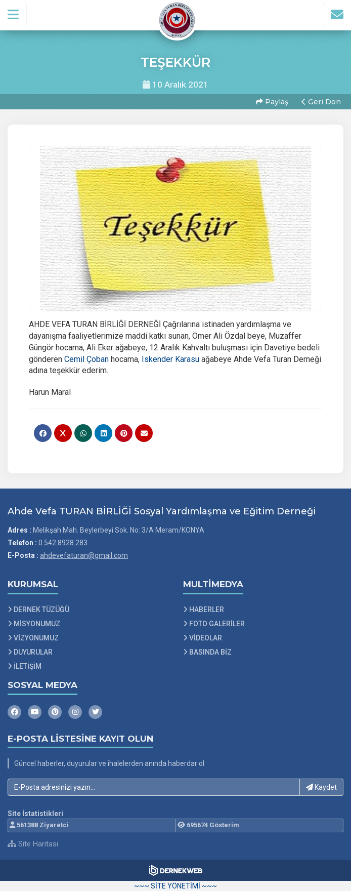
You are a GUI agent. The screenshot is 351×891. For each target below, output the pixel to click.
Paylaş (272, 101)
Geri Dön (321, 101)
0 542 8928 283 (62, 543)
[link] (86, 359)
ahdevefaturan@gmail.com (84, 555)
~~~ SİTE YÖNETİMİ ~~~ (175, 886)
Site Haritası (33, 843)
